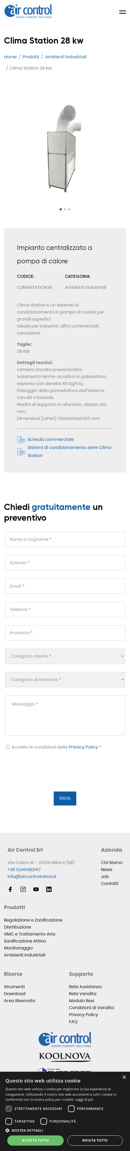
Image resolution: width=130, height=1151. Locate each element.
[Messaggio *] (65, 715)
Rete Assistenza (85, 987)
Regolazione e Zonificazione (33, 920)
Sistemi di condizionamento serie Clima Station (64, 451)
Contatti (109, 883)
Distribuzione (17, 927)
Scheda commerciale (45, 440)
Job (105, 876)
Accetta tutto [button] (35, 1140)
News (106, 869)
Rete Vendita (82, 994)
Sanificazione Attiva (25, 941)
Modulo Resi (81, 1001)
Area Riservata (19, 1001)
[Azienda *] (65, 562)
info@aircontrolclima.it (32, 876)
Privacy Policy (83, 747)
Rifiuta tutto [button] (95, 1140)
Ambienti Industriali (24, 955)
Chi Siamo (111, 862)
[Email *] (65, 586)
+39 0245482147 (24, 869)
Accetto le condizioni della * (53, 747)
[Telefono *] (65, 609)
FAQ (73, 1022)
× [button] (124, 1078)
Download (15, 994)
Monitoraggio (18, 948)
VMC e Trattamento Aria (29, 934)
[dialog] (65, 1111)
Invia (65, 798)
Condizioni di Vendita (91, 1008)
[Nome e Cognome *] (65, 539)
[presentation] (45, 777)
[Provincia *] (65, 633)
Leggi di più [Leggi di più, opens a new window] (84, 1099)
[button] (61, 209)
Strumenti (14, 987)
